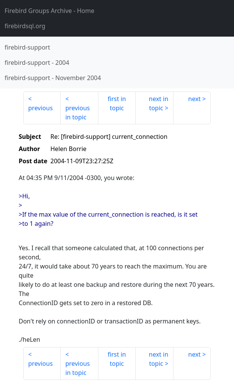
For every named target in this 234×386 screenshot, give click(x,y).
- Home (50, 10)
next (194, 99)
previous (40, 108)
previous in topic (77, 112)
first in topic (117, 103)
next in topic (158, 103)
